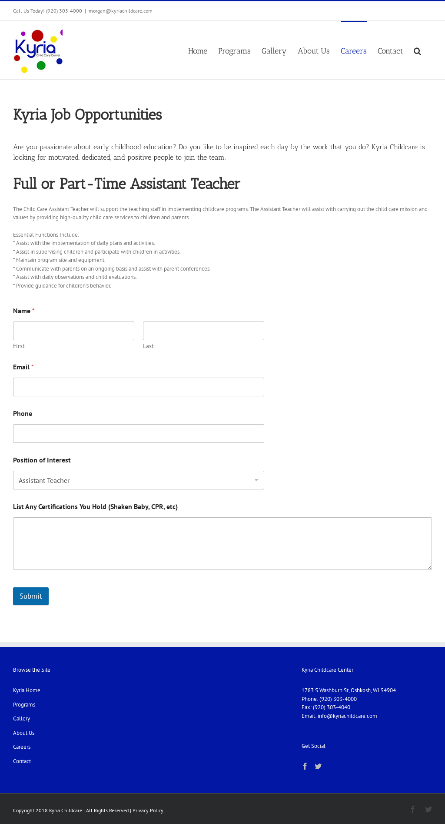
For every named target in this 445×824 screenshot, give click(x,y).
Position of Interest (42, 460)
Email (23, 367)
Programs (24, 704)
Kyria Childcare (65, 810)
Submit (31, 596)
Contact (22, 761)
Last (148, 346)
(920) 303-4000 (338, 699)
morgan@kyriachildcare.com (121, 10)
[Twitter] (318, 766)
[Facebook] (305, 766)
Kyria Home (26, 690)
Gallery (21, 718)
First (19, 346)
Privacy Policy (148, 810)
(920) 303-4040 (331, 707)
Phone (22, 413)
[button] (417, 50)
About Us (23, 733)
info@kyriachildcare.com (347, 716)
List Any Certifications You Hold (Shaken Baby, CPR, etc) (95, 506)
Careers (21, 746)
